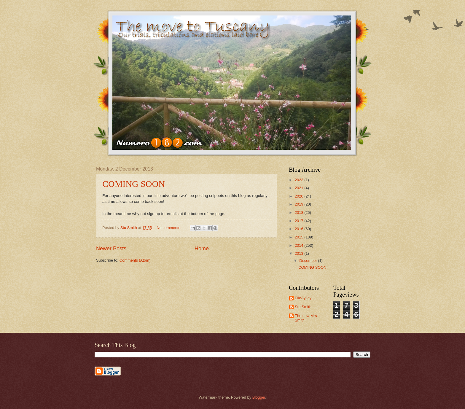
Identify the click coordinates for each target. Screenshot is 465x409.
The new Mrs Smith (306, 317)
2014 (299, 245)
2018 (299, 212)
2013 (299, 253)
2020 (299, 196)
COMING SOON (133, 184)
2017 (299, 221)
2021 (299, 188)
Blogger (258, 397)
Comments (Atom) (135, 260)
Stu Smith (303, 307)
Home (202, 249)
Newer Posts (111, 249)
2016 (299, 229)
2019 (299, 204)
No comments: (169, 227)
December (308, 260)
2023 (299, 180)
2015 (299, 237)
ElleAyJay (303, 298)
